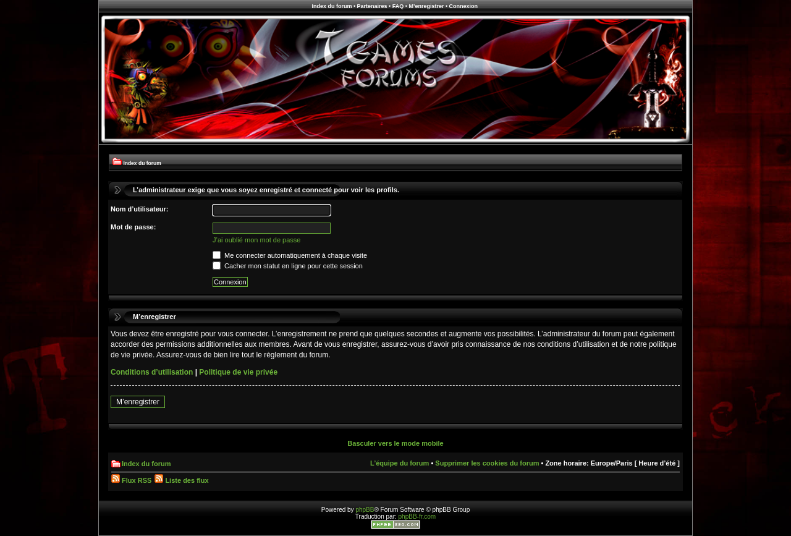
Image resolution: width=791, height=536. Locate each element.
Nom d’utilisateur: (140, 209)
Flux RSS (131, 480)
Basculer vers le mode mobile (395, 443)
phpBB (364, 509)
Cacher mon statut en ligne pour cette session (288, 266)
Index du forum (331, 6)
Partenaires (372, 6)
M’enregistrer (426, 6)
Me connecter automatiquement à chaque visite (290, 255)
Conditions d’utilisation (152, 372)
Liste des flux (181, 480)
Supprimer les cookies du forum (487, 463)
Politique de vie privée (238, 372)
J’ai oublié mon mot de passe (256, 240)
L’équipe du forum (399, 463)
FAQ (398, 6)
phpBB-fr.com (417, 516)
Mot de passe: (133, 227)
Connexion (463, 6)
